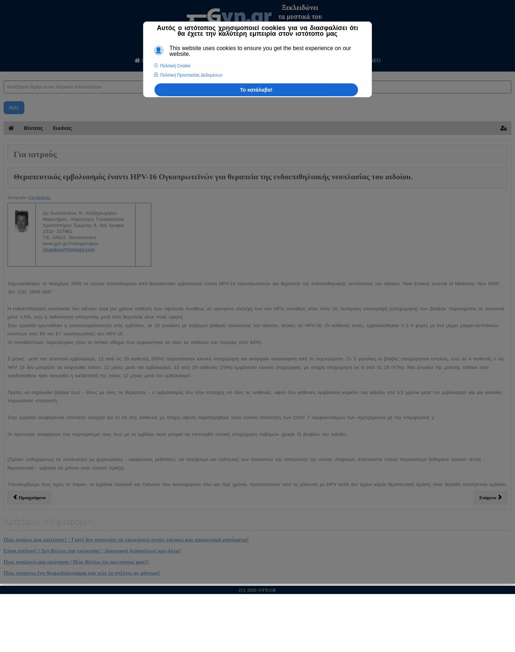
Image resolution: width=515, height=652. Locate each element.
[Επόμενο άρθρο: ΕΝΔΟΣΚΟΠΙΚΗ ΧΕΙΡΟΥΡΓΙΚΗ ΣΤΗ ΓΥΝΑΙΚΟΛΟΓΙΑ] (490, 497)
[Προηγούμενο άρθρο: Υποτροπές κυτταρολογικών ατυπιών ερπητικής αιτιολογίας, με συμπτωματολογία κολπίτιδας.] (29, 497)
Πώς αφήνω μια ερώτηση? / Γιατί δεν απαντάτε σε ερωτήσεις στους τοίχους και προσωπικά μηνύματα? (126, 539)
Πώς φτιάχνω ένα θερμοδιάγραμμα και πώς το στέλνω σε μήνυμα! (82, 573)
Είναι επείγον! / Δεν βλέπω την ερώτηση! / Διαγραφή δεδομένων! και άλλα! (92, 551)
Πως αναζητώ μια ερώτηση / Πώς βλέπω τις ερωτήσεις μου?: (76, 562)
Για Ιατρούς (39, 197)
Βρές (14, 107)
